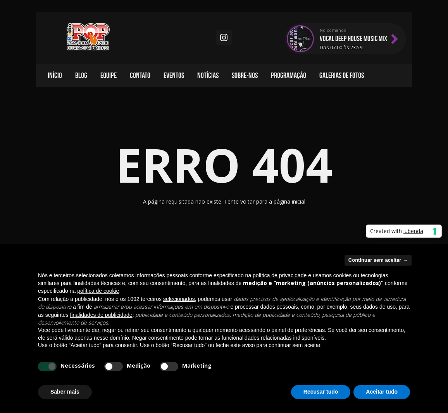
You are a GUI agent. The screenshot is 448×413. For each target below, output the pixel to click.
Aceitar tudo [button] (382, 392)
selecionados (179, 299)
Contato (140, 75)
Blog (81, 75)
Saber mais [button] (64, 392)
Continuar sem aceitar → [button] (378, 260)
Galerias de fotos (341, 75)
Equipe (108, 75)
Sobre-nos (245, 75)
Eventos (174, 75)
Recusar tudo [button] (320, 392)
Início (55, 75)
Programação (288, 75)
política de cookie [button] (98, 291)
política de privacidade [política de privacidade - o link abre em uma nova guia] (280, 275)
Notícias (208, 75)
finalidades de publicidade (101, 315)
